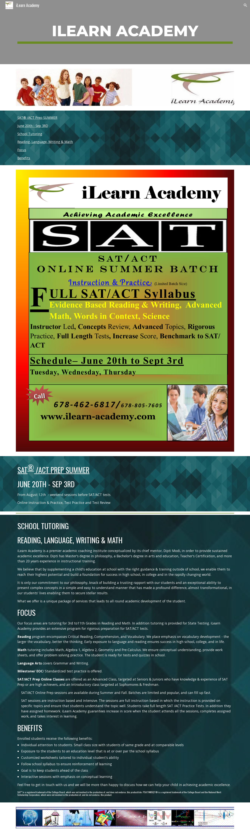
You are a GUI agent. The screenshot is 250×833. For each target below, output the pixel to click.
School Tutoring (29, 134)
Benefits (23, 158)
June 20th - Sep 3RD (32, 125)
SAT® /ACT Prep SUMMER (37, 117)
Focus (21, 150)
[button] (245, 5)
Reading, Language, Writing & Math (45, 141)
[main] (125, 32)
